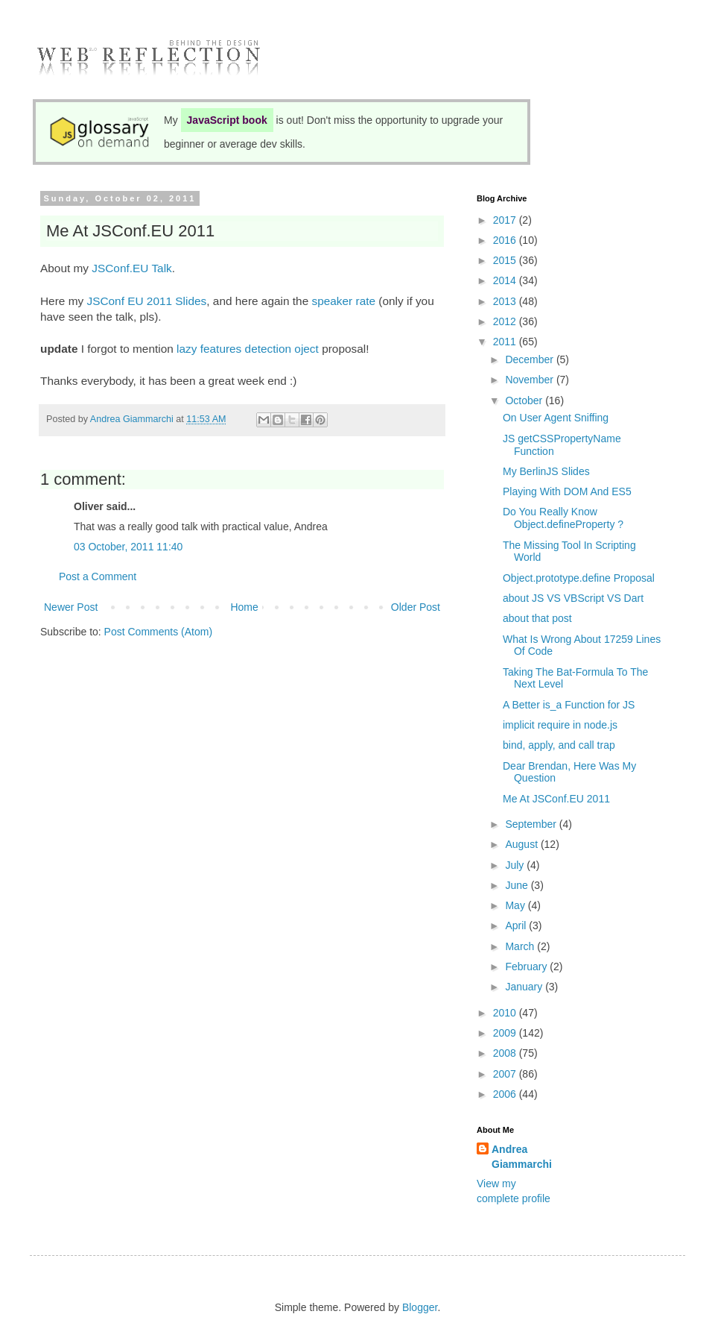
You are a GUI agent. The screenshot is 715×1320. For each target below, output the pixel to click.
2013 (506, 301)
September (532, 824)
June (517, 885)
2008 (506, 1053)
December (530, 359)
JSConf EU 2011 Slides (146, 301)
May (516, 905)
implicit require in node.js (560, 725)
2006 (506, 1094)
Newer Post (71, 607)
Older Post (415, 607)
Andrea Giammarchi (522, 1156)
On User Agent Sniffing (555, 418)
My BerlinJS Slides (546, 471)
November (530, 380)
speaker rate (343, 301)
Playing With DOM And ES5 (567, 491)
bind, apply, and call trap (559, 745)
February (527, 966)
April (517, 925)
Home (244, 607)
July (516, 865)
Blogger (419, 1307)
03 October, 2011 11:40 (128, 547)
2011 (506, 342)
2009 (506, 1033)
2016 (506, 240)
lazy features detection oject (248, 348)
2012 (506, 321)
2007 (506, 1074)
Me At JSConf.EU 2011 (556, 799)
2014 (506, 280)
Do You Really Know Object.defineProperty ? (563, 518)
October (525, 400)
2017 (506, 220)
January (525, 987)
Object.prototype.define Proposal (579, 578)
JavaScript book (227, 120)
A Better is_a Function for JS (569, 705)
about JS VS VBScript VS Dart (573, 598)
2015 (506, 260)
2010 (506, 1013)
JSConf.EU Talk (132, 268)
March (521, 946)
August (522, 844)
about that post (537, 618)
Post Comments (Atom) (158, 632)
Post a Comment (97, 576)
